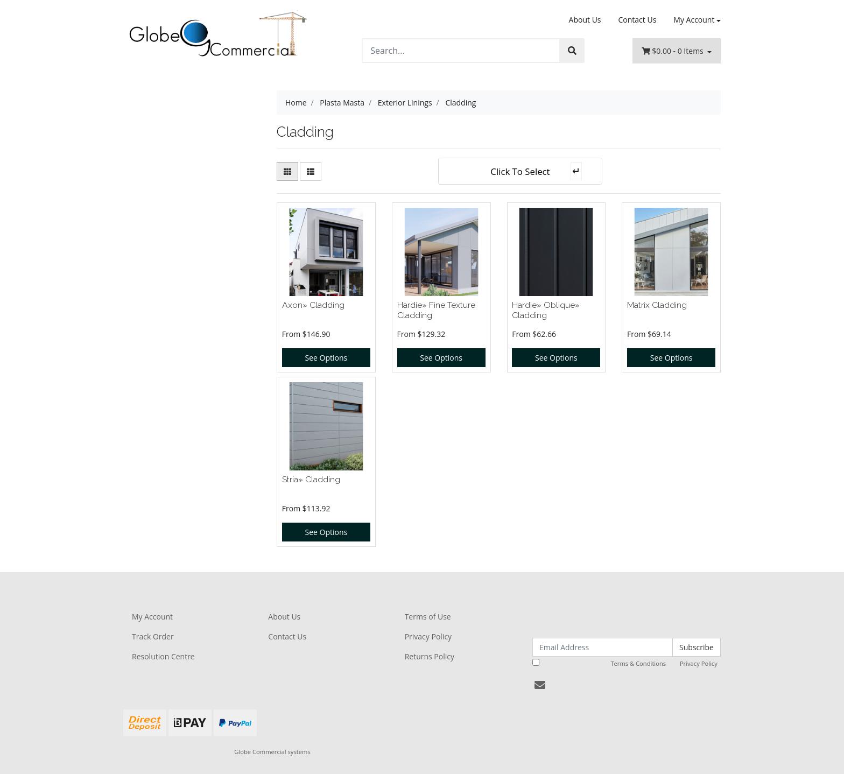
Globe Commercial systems (272, 752)
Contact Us (637, 20)
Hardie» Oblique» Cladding (546, 310)
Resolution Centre (163, 656)
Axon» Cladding (313, 305)
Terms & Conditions (638, 663)
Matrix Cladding (657, 305)
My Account (152, 616)
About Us (585, 20)
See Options (326, 358)
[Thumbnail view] (287, 171)
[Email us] (539, 685)
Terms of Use (428, 616)
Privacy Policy (428, 636)
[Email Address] (602, 647)
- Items (674, 51)
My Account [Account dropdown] (693, 20)
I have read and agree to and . (625, 663)
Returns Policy (429, 656)
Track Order (153, 636)
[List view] (310, 171)
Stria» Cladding (311, 479)
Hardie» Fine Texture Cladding (436, 310)
